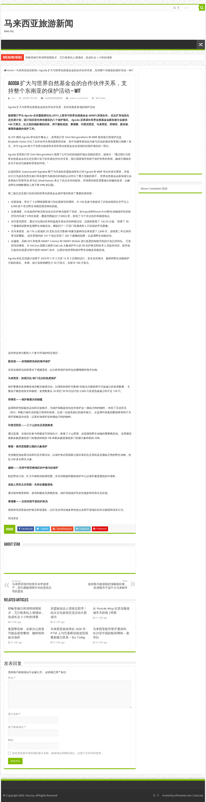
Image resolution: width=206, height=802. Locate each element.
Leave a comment (79, 98)
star (13, 98)
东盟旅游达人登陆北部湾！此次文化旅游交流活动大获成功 (68, 613)
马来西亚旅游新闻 (38, 23)
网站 (10, 740)
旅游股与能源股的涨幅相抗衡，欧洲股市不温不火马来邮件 (107, 584)
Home (9, 70)
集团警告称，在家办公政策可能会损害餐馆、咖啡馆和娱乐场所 (26, 633)
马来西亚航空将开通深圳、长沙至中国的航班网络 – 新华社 (111, 633)
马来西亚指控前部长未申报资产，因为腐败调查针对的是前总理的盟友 (32, 586)
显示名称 (14, 713)
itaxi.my (198, 795)
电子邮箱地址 (17, 727)
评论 (11, 677)
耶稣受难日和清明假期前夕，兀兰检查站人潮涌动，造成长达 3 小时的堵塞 (69, 57)
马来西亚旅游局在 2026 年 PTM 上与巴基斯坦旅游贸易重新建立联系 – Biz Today (69, 633)
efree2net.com (183, 795)
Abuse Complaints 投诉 (154, 188)
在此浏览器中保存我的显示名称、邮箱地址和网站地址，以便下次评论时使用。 (58, 753)
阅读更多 (13, 518)
